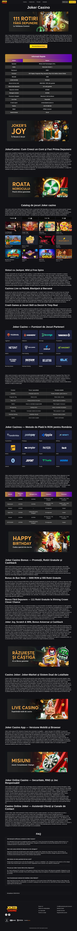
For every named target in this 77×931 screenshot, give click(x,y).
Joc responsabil (41, 910)
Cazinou (25, 1)
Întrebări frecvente (61, 910)
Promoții (38, 1)
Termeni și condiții (42, 912)
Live (30, 218)
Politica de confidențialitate (44, 908)
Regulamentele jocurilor (62, 912)
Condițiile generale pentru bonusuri (64, 906)
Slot (64, 218)
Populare (13, 218)
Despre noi (40, 906)
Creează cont (72, 1)
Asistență (45, 1)
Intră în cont (65, 1)
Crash (47, 218)
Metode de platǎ (60, 908)
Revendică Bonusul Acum (38, 46)
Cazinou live (31, 1)
